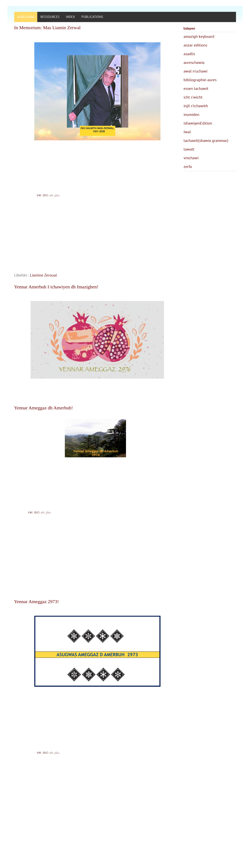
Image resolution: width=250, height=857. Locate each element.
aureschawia (194, 62)
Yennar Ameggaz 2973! (36, 601)
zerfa (188, 166)
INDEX (70, 17)
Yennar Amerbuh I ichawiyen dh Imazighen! (56, 286)
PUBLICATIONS (92, 17)
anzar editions (195, 45)
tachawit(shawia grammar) (206, 140)
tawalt (189, 149)
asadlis (189, 53)
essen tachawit (196, 88)
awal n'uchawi (195, 71)
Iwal (187, 131)
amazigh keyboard (199, 36)
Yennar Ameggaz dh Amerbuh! (43, 407)
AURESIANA (25, 17)
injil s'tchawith (196, 105)
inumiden (191, 114)
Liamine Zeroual (43, 275)
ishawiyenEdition (198, 123)
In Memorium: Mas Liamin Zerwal (47, 27)
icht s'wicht (193, 97)
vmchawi (191, 157)
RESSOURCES (50, 17)
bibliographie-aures (200, 79)
